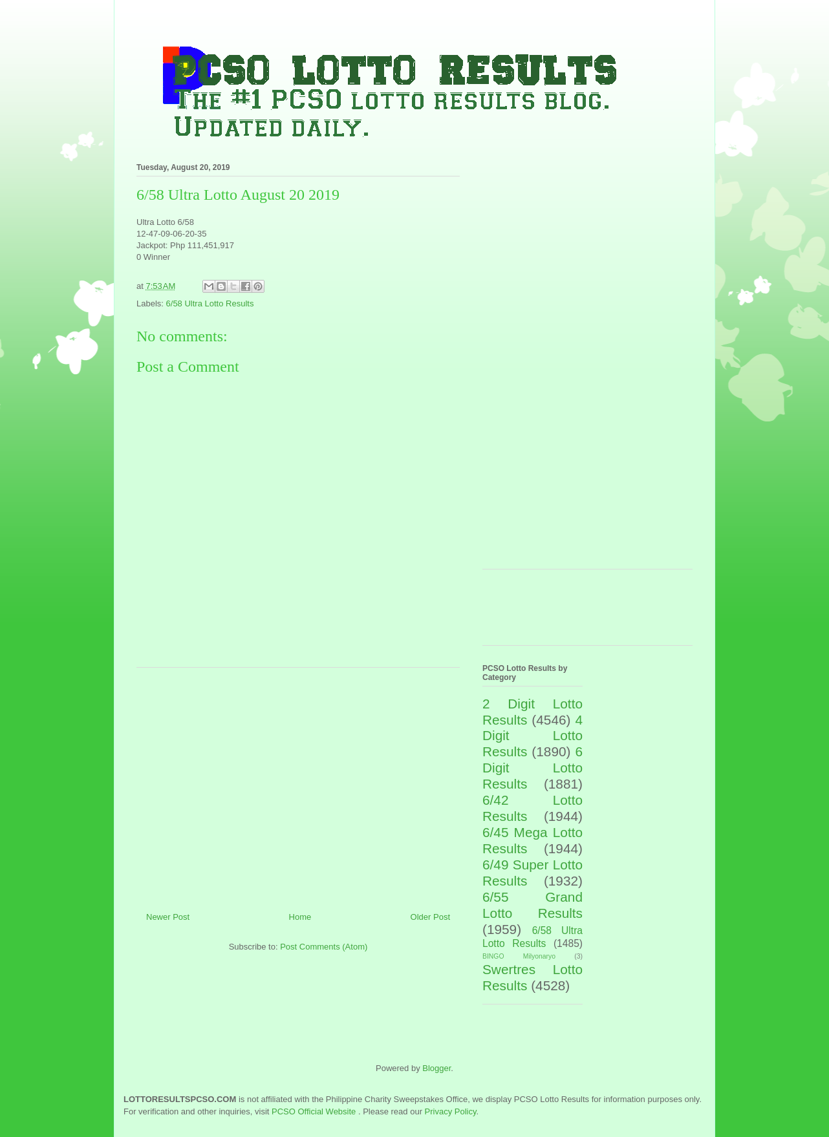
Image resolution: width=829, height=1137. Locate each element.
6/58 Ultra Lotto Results (210, 303)
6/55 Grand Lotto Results (532, 904)
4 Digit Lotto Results (532, 736)
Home (300, 917)
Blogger (436, 1068)
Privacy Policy (451, 1111)
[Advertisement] (298, 785)
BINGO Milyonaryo (518, 956)
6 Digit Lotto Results (532, 767)
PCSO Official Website (314, 1111)
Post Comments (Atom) (323, 946)
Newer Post (167, 917)
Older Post (430, 917)
